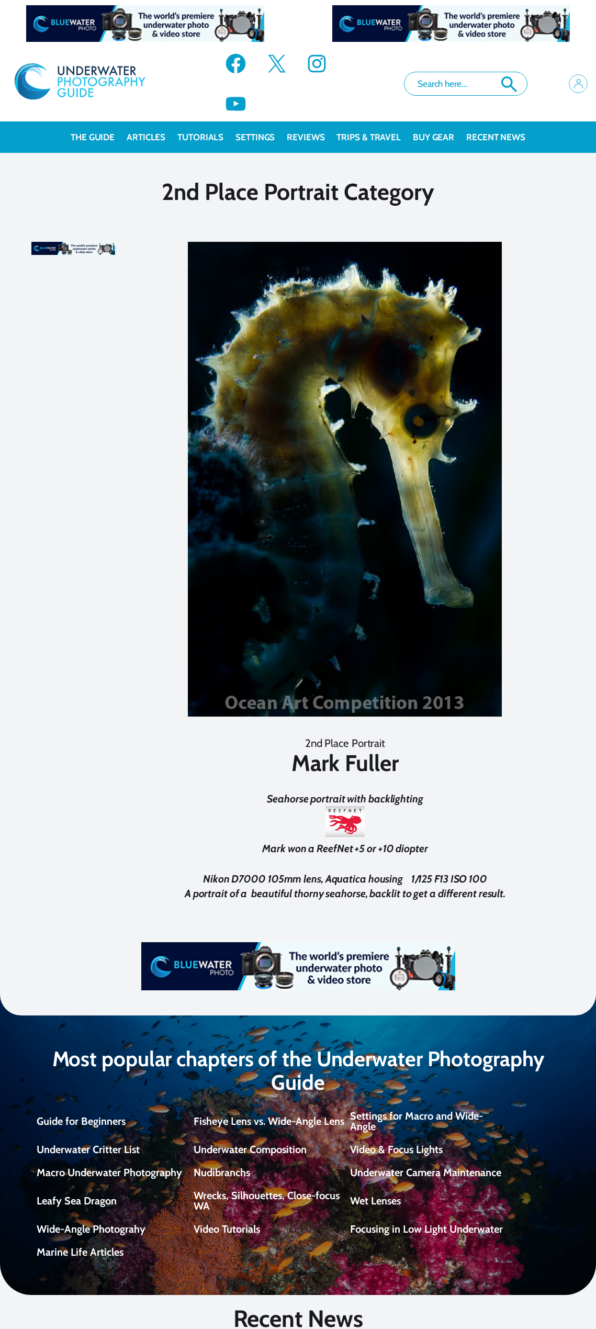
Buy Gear (439, 137)
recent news (495, 137)
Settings (261, 137)
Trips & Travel (374, 137)
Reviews (311, 137)
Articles (152, 137)
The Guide (99, 137)
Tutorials (206, 137)
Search (509, 84)
